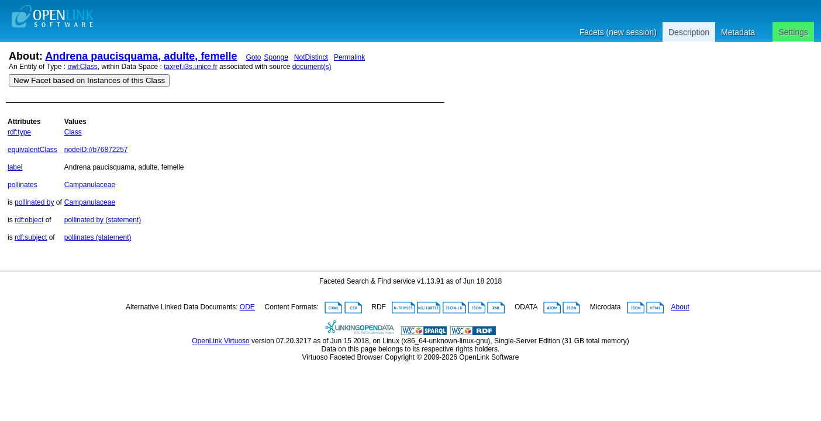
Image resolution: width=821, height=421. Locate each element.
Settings (793, 32)
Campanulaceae (89, 185)
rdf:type (19, 132)
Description (688, 32)
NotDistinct (311, 57)
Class (73, 132)
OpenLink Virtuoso (221, 341)
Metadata (738, 32)
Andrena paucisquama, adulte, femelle (141, 56)
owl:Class (83, 67)
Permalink (349, 57)
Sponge (276, 57)
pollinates (22, 185)
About (680, 307)
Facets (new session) (618, 32)
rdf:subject (31, 237)
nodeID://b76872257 (96, 150)
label (15, 167)
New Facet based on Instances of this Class (89, 80)
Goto (253, 57)
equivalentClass (32, 150)
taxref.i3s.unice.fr (190, 67)
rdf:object (29, 220)
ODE (247, 307)
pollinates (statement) (98, 237)
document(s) (312, 67)
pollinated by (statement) (102, 220)
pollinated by (34, 202)
